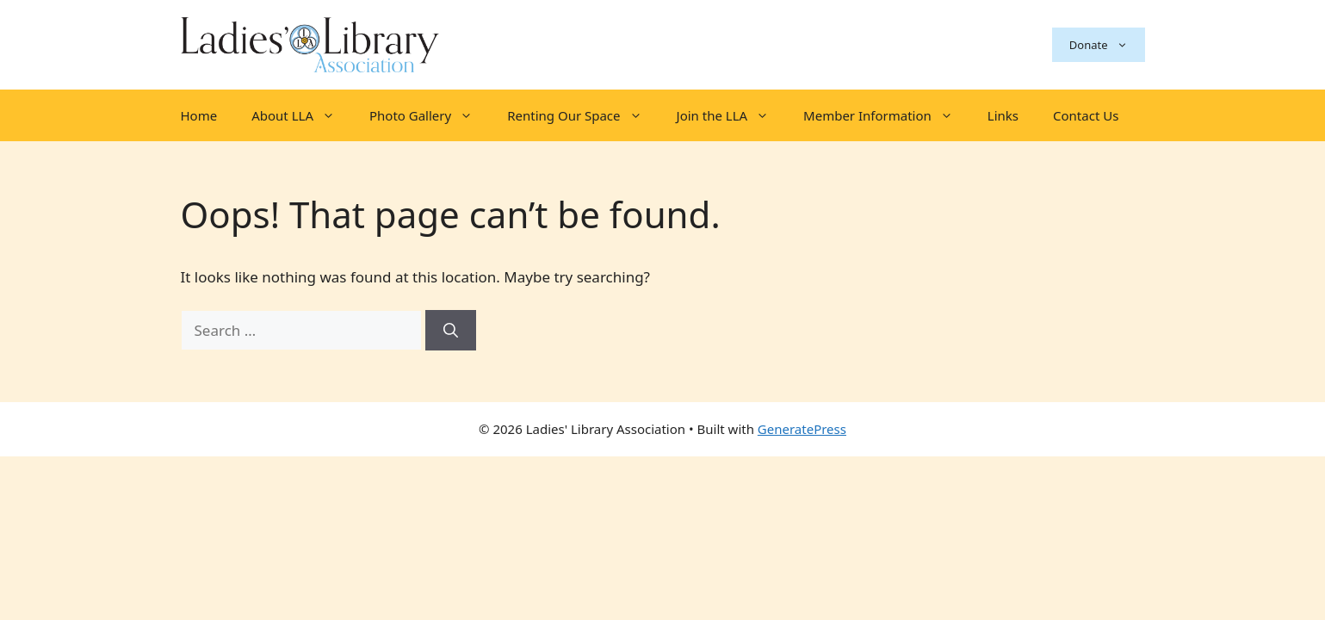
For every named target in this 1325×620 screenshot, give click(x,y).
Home (199, 115)
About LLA (301, 115)
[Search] (450, 330)
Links (1003, 115)
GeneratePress (802, 428)
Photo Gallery (429, 115)
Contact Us (1085, 115)
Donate (1107, 45)
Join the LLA (732, 115)
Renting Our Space (583, 115)
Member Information (886, 115)
